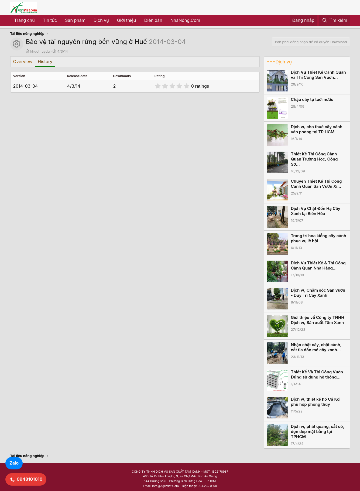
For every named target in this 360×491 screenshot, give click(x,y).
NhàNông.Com (185, 20)
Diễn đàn (153, 20)
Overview (23, 61)
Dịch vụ (101, 20)
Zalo (14, 463)
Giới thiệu (126, 20)
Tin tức (50, 20)
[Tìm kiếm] (334, 20)
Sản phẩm (75, 20)
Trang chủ (24, 20)
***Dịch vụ (279, 61)
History (45, 61)
